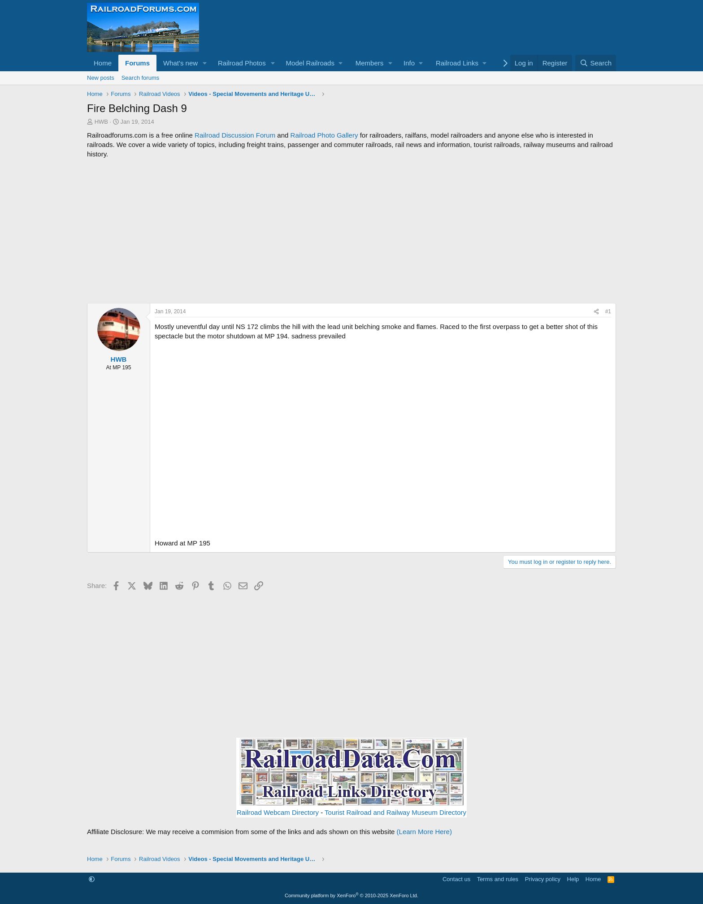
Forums (137, 63)
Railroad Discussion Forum (235, 135)
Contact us (456, 879)
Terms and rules (497, 879)
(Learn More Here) (424, 831)
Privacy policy (542, 879)
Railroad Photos (242, 63)
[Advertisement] (351, 231)
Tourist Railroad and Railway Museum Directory (395, 812)
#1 (608, 311)
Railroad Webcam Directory (278, 812)
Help (573, 879)
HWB (101, 121)
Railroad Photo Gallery (324, 135)
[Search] (595, 63)
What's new (180, 63)
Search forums (141, 77)
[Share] (596, 312)
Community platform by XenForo (351, 895)
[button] (205, 63)
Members (370, 63)
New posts (100, 77)
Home (103, 63)
